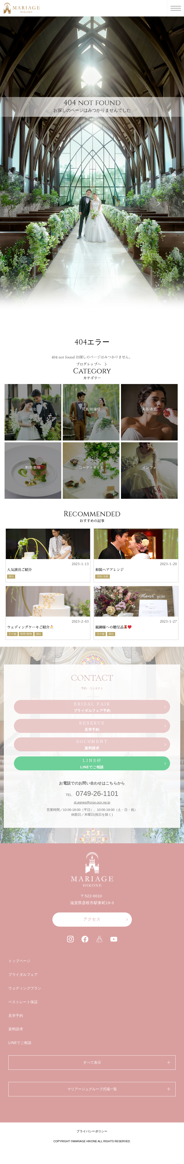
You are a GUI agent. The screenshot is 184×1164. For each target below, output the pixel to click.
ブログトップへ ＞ (92, 364)
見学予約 (15, 1016)
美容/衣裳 (102, 576)
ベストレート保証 (23, 1002)
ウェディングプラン (25, 988)
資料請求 (15, 1029)
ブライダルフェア (23, 974)
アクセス (91, 919)
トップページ (19, 961)
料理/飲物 (26, 634)
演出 (11, 576)
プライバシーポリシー (91, 1131)
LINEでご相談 (20, 1043)
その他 (12, 634)
